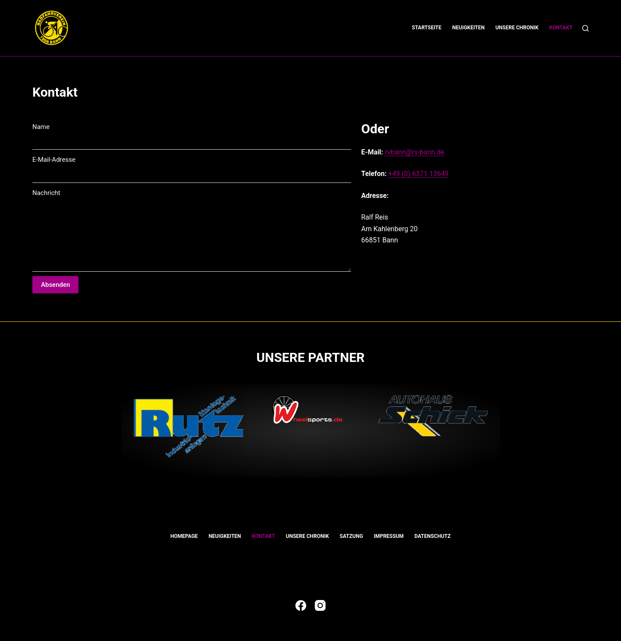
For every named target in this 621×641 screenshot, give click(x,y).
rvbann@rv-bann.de (414, 152)
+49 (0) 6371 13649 (418, 174)
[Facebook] (300, 605)
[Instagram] (320, 605)
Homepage (184, 536)
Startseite (427, 28)
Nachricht (46, 193)
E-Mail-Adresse (53, 159)
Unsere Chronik (517, 28)
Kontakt (561, 28)
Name (41, 127)
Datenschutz (432, 536)
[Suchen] (585, 28)
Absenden (55, 285)
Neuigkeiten (468, 28)
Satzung (351, 536)
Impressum (389, 536)
